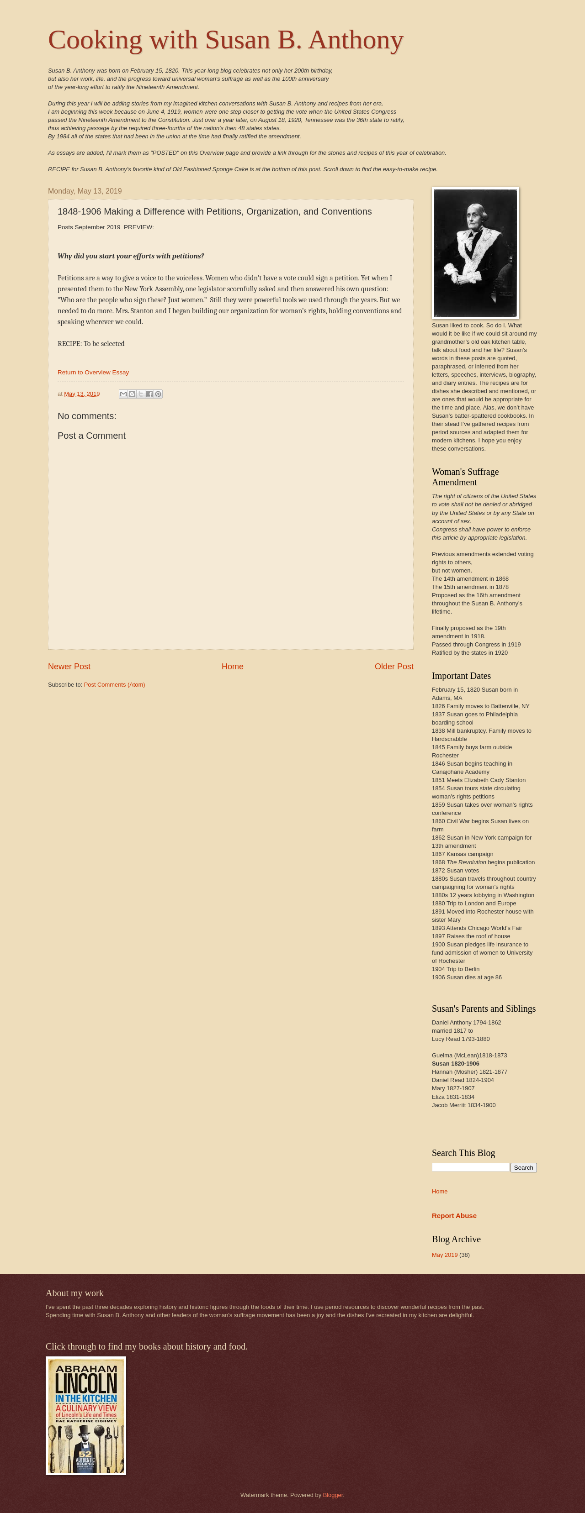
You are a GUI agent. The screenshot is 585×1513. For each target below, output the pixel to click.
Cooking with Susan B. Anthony (226, 39)
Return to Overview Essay (93, 372)
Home (233, 666)
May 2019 (445, 1254)
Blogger (333, 1495)
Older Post (394, 666)
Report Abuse (454, 1215)
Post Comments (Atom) (114, 684)
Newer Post (69, 666)
